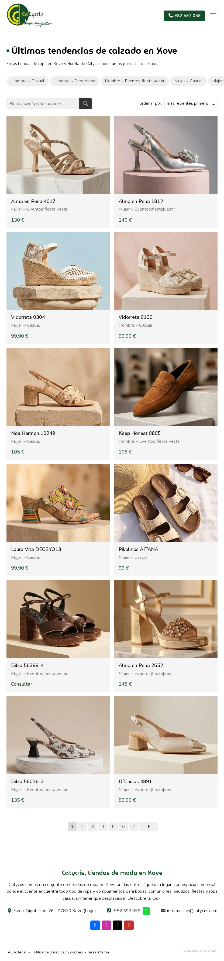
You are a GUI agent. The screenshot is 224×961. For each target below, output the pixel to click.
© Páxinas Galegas (200, 951)
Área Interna (98, 952)
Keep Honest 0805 (140, 433)
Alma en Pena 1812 (141, 201)
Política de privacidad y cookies (57, 952)
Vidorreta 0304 (28, 317)
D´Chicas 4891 (135, 782)
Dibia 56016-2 (27, 782)
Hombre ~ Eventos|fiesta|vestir (149, 441)
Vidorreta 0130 (136, 317)
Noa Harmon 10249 (33, 433)
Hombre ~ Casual (135, 325)
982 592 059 (127, 911)
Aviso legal (17, 952)
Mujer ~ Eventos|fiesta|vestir (39, 209)
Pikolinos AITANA (138, 549)
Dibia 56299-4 (27, 665)
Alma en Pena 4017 (33, 201)
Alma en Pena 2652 (141, 665)
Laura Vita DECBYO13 (36, 549)
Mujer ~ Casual (25, 325)
